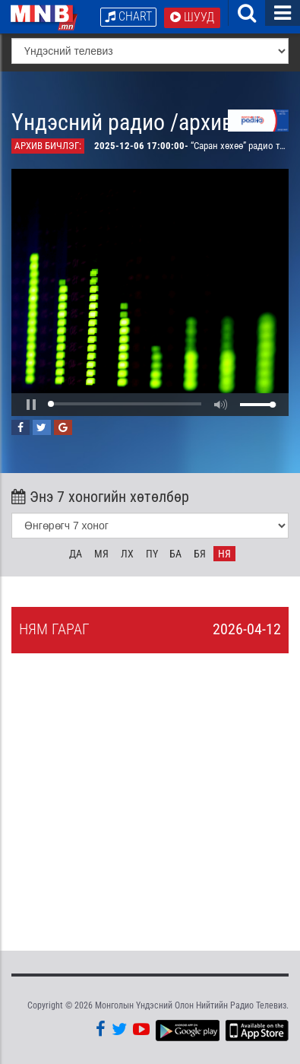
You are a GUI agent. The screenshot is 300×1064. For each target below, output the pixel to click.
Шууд (192, 17)
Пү (152, 554)
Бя (200, 554)
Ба (175, 554)
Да (75, 554)
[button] (31, 405)
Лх (127, 554)
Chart (128, 16)
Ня (224, 554)
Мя (101, 554)
